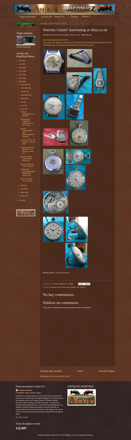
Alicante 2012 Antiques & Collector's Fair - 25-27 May (27, 122)
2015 (21, 71)
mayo (23, 109)
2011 (21, 200)
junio (23, 105)
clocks (63, 287)
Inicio (80, 371)
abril (22, 185)
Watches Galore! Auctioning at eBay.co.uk (26, 159)
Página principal (27, 16)
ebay (68, 287)
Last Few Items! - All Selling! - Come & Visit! (27, 142)
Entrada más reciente (51, 371)
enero (23, 196)
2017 (21, 64)
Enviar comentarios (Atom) (60, 376)
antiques (54, 287)
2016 (21, 68)
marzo (23, 189)
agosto (23, 98)
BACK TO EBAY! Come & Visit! (26, 180)
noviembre (25, 88)
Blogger (90, 435)
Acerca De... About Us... (53, 16)
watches (83, 287)
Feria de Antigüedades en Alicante (27, 114)
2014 (21, 74)
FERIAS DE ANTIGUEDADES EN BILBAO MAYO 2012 (27, 172)
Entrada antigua (107, 371)
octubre (24, 91)
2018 (21, 61)
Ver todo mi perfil (22, 417)
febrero (23, 192)
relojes (73, 287)
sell (77, 287)
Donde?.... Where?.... (81, 16)
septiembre (25, 95)
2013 (21, 78)
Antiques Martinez (25, 390)
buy (59, 287)
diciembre (24, 84)
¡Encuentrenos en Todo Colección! (27, 165)
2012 (21, 81)
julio (22, 102)
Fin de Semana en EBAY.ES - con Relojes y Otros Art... (27, 150)
